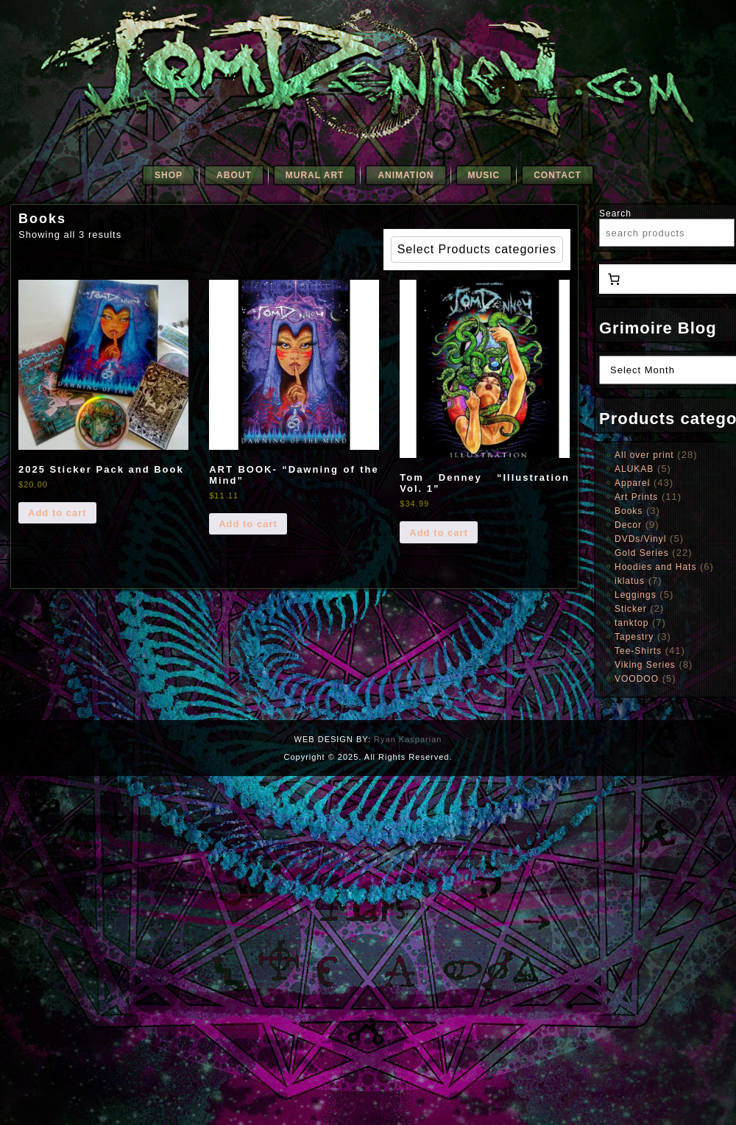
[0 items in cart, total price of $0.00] (614, 279)
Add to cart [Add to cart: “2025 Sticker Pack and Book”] (57, 512)
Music (484, 175)
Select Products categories (476, 249)
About (234, 175)
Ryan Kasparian (408, 739)
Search (615, 213)
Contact (557, 175)
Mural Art (315, 175)
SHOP (169, 175)
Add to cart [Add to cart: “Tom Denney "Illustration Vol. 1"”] (438, 532)
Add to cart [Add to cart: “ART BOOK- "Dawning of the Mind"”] (248, 523)
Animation (406, 175)
